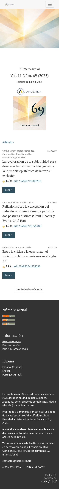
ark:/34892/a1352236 (27, 266)
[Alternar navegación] (49, 4)
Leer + (8, 189)
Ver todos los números (29, 289)
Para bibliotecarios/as (15, 349)
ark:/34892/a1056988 (27, 226)
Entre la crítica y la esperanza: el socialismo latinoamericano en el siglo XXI (29, 256)
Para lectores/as (11, 341)
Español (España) (12, 367)
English (6, 370)
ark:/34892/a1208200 (27, 181)
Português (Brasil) (12, 374)
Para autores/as (11, 345)
